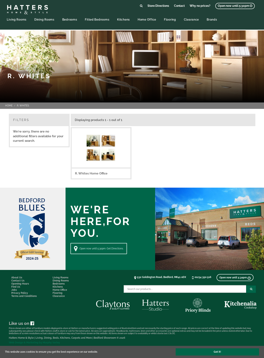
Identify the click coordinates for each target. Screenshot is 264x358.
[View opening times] (235, 6)
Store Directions (158, 5)
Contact (179, 5)
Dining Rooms (44, 19)
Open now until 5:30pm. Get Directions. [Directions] (98, 248)
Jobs (14, 289)
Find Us (15, 286)
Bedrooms (69, 19)
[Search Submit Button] (251, 289)
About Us (16, 277)
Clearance (191, 19)
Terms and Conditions (24, 296)
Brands (212, 19)
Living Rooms (17, 19)
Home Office (147, 19)
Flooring (170, 19)
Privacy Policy (19, 293)
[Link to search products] (141, 5)
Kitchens (123, 19)
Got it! (217, 351)
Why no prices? (200, 5)
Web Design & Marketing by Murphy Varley (34, 342)
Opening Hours (20, 283)
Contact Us (17, 280)
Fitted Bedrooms (97, 19)
